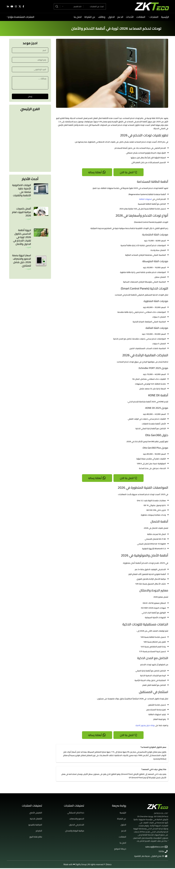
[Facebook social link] (23, 7)
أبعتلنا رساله (97, 172)
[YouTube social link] (12, 7)
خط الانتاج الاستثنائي (75, 813)
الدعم (123, 832)
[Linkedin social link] (8, 7)
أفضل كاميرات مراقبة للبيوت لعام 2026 (21, 212)
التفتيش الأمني (35, 813)
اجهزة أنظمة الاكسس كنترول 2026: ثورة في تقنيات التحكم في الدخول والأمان (22, 237)
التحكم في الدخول (76, 826)
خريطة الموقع (120, 850)
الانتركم (39, 832)
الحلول (123, 826)
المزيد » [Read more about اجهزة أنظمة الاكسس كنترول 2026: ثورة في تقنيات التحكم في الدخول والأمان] (28, 247)
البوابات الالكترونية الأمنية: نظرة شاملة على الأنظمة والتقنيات (21, 190)
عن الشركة (121, 819)
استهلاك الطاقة (145, 199)
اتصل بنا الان (129, 172)
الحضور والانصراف (76, 819)
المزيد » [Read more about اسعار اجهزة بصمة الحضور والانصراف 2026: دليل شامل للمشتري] (28, 269)
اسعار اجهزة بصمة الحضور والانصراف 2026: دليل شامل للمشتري (21, 260)
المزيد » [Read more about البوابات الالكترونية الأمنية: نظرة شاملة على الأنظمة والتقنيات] (28, 198)
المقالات (122, 838)
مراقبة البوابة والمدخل (74, 832)
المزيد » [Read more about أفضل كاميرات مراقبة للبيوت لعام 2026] (28, 219)
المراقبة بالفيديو (35, 826)
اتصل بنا (123, 844)
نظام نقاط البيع (36, 838)
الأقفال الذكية (36, 819)
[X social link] (20, 7)
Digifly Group (80, 865)
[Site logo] (152, 7)
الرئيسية (123, 813)
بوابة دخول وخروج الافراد (145, 726)
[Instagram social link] (16, 7)
